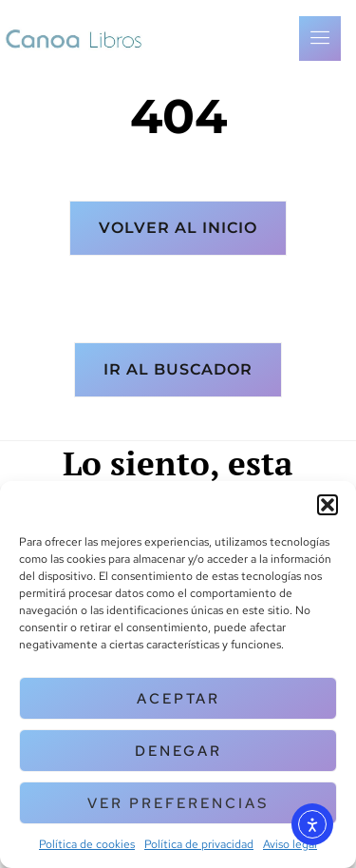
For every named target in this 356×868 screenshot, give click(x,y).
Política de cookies (87, 844)
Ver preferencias (178, 803)
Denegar (178, 751)
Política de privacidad (198, 844)
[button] (327, 504)
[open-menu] (320, 38)
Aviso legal (290, 844)
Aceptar (178, 698)
